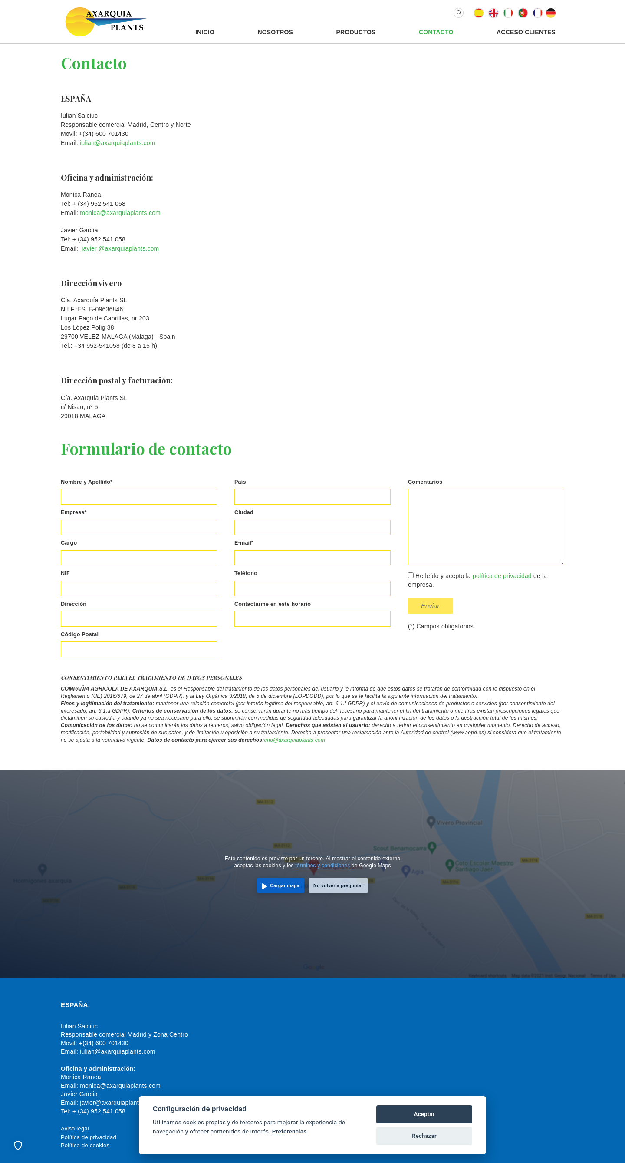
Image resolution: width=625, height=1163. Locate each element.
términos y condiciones (322, 865)
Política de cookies (85, 1145)
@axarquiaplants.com (129, 248)
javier (89, 248)
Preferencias (289, 1131)
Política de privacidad (88, 1137)
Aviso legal (75, 1128)
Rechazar (424, 1136)
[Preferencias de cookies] (18, 1145)
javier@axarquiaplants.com (117, 1102)
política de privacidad (502, 575)
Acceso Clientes (526, 32)
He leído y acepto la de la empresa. (477, 580)
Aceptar (424, 1114)
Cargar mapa (284, 885)
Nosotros (275, 32)
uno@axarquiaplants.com (294, 740)
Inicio (204, 32)
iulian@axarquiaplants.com (117, 142)
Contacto (436, 32)
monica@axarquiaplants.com (120, 212)
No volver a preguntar (338, 885)
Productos (356, 32)
